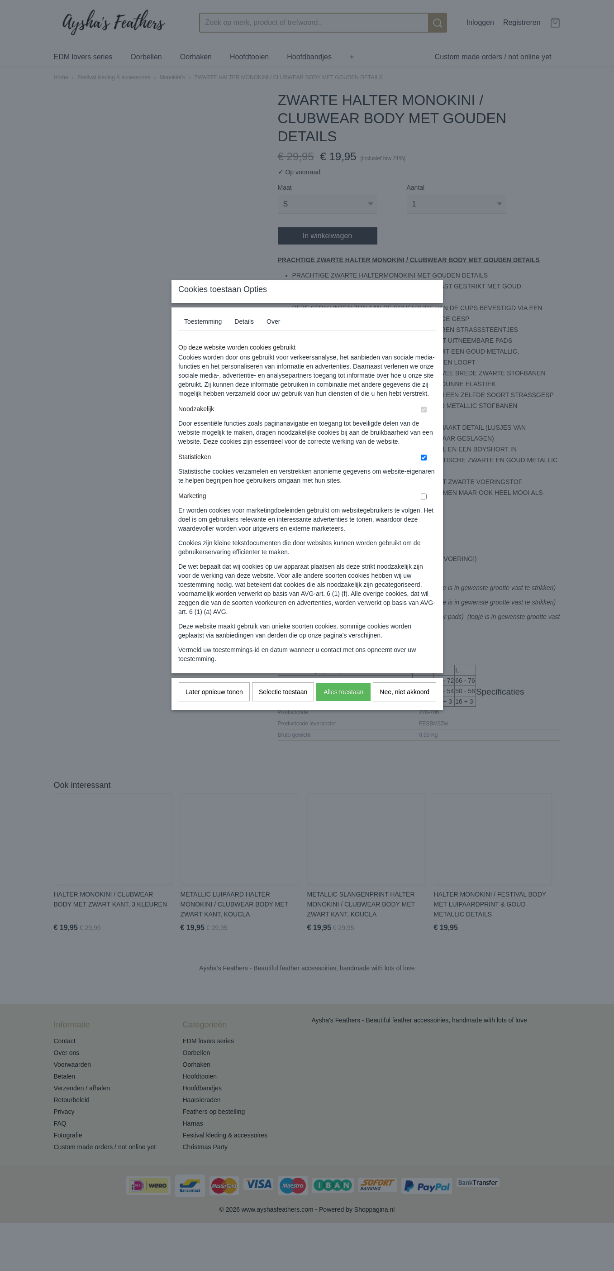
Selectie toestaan (283, 710)
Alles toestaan (343, 710)
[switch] (424, 428)
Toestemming (203, 339)
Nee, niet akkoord (404, 710)
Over (273, 339)
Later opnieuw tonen (214, 710)
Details (244, 339)
